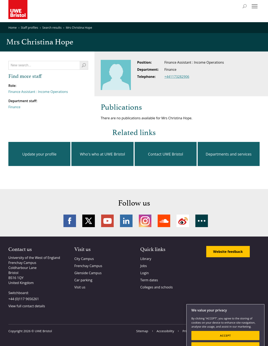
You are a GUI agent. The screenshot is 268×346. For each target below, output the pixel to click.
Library (145, 258)
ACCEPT (225, 340)
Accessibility (165, 331)
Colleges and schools (156, 287)
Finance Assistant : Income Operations (38, 91)
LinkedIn (126, 221)
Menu (255, 6)
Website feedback (228, 251)
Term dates (149, 280)
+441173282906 (176, 76)
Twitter (88, 221)
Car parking (83, 280)
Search (244, 6)
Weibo (183, 221)
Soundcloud (164, 221)
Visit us (79, 287)
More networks (201, 221)
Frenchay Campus (88, 266)
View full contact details (26, 306)
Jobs (143, 266)
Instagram (145, 221)
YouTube (107, 221)
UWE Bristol (43, 331)
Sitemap (142, 331)
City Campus (84, 258)
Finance (14, 107)
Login (144, 273)
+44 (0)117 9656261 (23, 299)
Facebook (69, 221)
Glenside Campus (88, 273)
